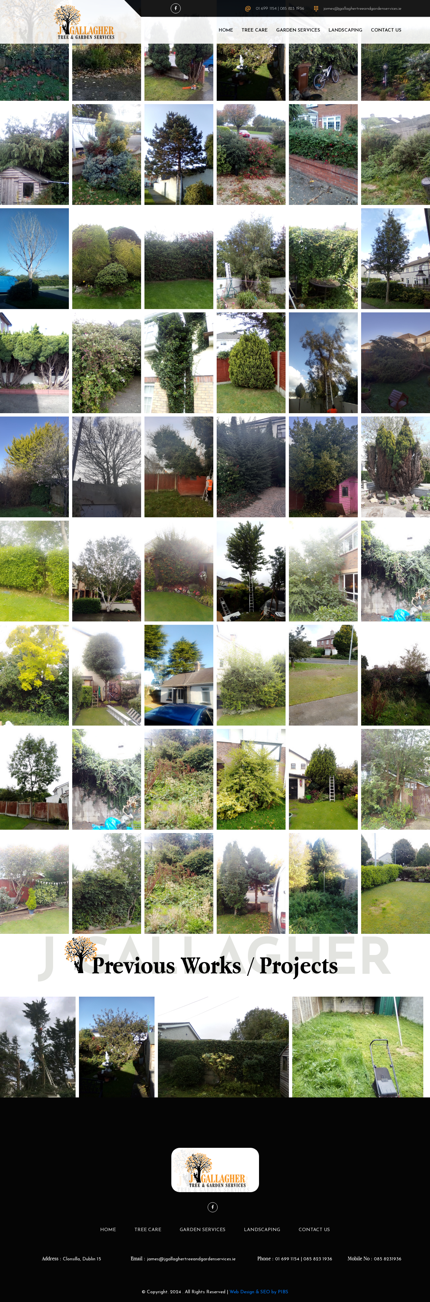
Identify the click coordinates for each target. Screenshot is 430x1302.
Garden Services (298, 30)
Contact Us (386, 30)
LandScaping (345, 30)
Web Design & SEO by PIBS (258, 1292)
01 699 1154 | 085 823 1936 (280, 8)
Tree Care (255, 30)
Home (226, 30)
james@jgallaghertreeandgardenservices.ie (362, 8)
